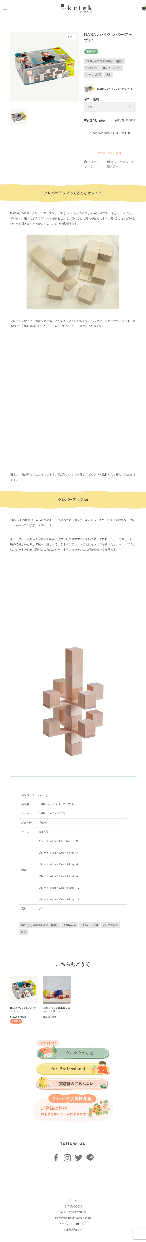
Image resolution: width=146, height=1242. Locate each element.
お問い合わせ (73, 1229)
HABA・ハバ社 (112, 68)
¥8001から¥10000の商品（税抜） (104, 61)
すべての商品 (93, 74)
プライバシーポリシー (73, 1223)
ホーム (73, 1200)
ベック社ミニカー (102, 320)
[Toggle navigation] (5, 8)
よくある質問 (73, 1206)
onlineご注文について (73, 1212)
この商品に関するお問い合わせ (110, 133)
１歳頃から (92, 68)
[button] (16, 66)
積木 (108, 74)
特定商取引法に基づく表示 (73, 1218)
